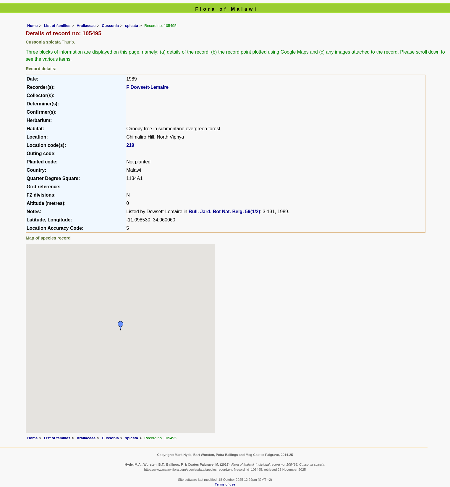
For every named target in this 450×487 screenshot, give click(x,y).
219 (130, 145)
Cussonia (110, 25)
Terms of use (225, 484)
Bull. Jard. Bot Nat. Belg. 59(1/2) (224, 211)
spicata (131, 25)
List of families (57, 25)
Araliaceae (86, 25)
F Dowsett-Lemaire (147, 87)
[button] (120, 325)
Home (32, 25)
